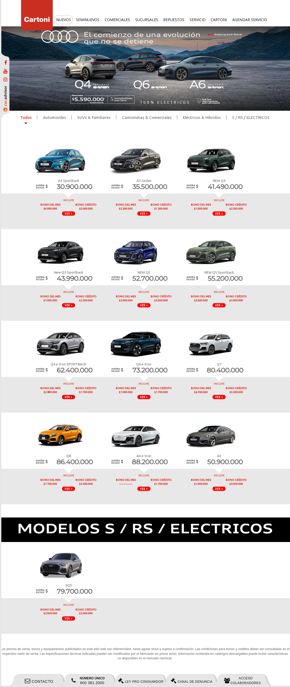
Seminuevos (87, 19)
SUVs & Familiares (93, 117)
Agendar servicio (249, 19)
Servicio (198, 19)
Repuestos (173, 19)
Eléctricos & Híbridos (202, 117)
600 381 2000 (88, 680)
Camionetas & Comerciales (147, 117)
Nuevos (63, 19)
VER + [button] (68, 213)
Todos (26, 117)
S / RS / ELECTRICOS (251, 117)
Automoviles (54, 117)
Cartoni (219, 19)
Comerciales (117, 19)
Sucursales (146, 19)
